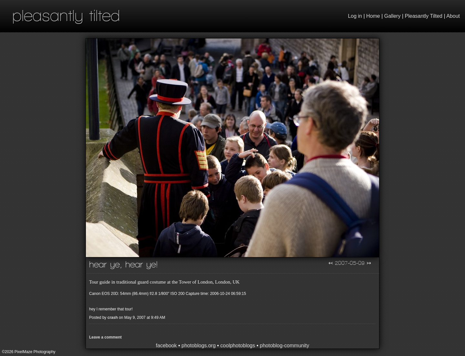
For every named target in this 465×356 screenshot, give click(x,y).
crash (113, 317)
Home (373, 16)
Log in (355, 16)
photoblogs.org (198, 345)
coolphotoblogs (237, 345)
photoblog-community (284, 345)
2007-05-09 (350, 263)
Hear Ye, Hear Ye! (123, 264)
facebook (166, 345)
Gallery (392, 16)
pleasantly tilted (66, 15)
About (453, 16)
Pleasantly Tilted (424, 16)
